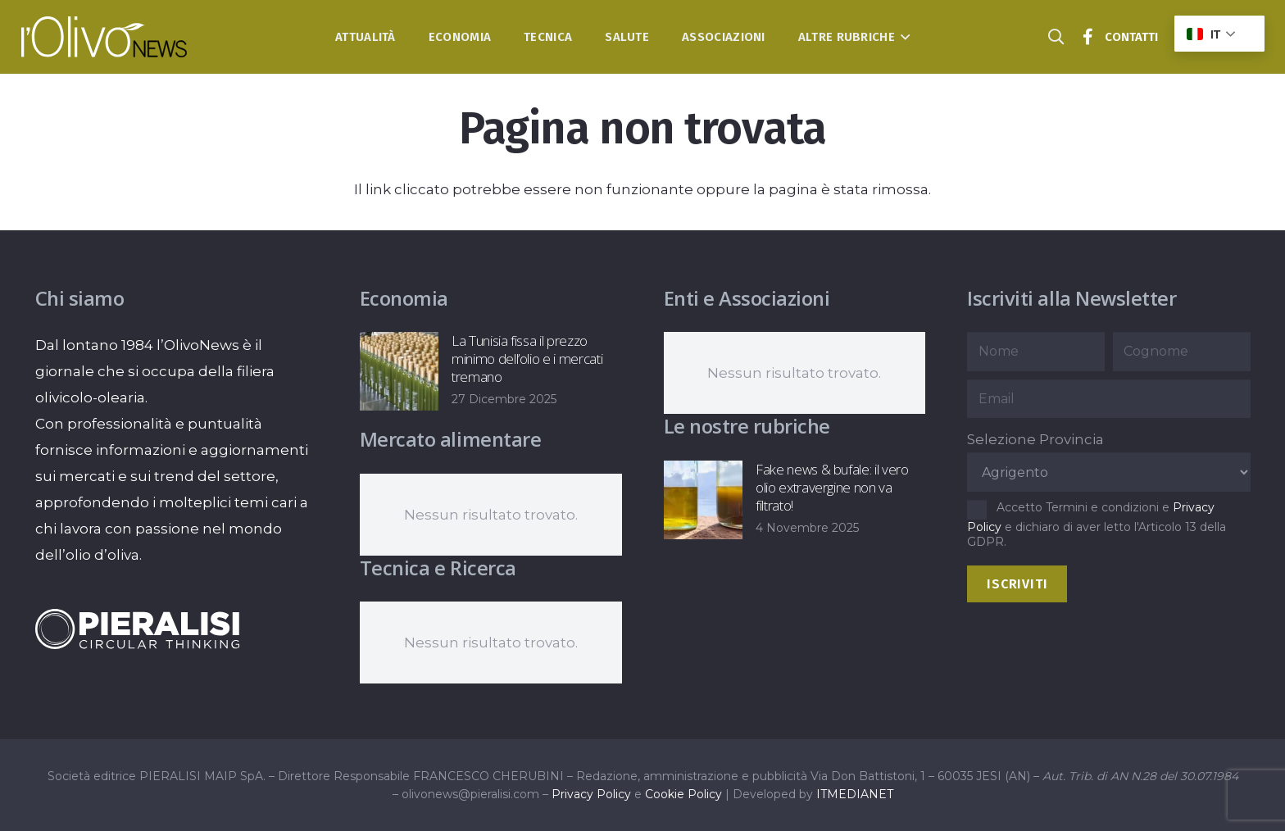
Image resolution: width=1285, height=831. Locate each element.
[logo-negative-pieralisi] (137, 628)
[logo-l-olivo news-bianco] (104, 36)
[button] (902, 37)
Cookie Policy (683, 794)
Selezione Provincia (1035, 439)
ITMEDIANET (854, 794)
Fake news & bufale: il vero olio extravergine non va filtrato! (831, 487)
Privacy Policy (591, 794)
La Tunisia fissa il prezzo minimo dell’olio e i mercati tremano (527, 358)
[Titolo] (1088, 36)
